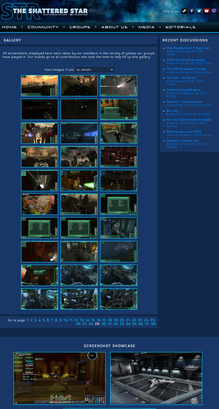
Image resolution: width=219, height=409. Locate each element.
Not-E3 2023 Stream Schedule (188, 120)
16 (99, 320)
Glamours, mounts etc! (182, 140)
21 (128, 320)
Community (43, 27)
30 (103, 324)
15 (93, 320)
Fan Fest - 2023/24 (181, 78)
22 (134, 320)
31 (110, 324)
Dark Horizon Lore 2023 (183, 131)
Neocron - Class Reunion (184, 102)
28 (91, 324)
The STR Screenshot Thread (186, 69)
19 (116, 320)
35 (134, 324)
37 (147, 324)
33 (122, 324)
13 (82, 320)
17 (104, 320)
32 (116, 324)
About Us (114, 27)
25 (152, 320)
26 (78, 324)
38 (153, 324)
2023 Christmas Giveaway (185, 60)
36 (140, 324)
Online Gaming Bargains (183, 90)
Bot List (172, 111)
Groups (80, 27)
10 (66, 320)
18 (110, 320)
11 (71, 320)
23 (140, 320)
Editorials (181, 27)
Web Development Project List (188, 48)
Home (9, 27)
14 (87, 320)
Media (147, 27)
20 (122, 320)
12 (76, 320)
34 (128, 324)
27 (84, 324)
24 (146, 320)
